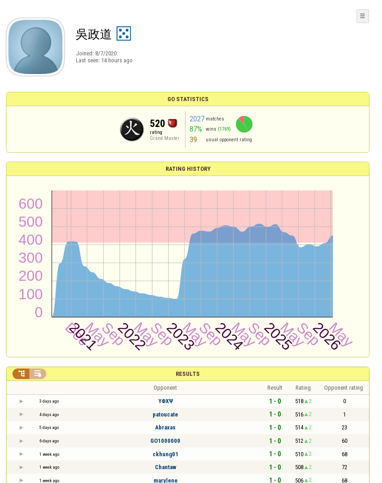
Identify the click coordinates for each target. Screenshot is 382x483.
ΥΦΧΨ (165, 401)
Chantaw (165, 467)
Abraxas (165, 427)
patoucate (165, 414)
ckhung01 (166, 454)
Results (188, 373)
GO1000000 (165, 440)
